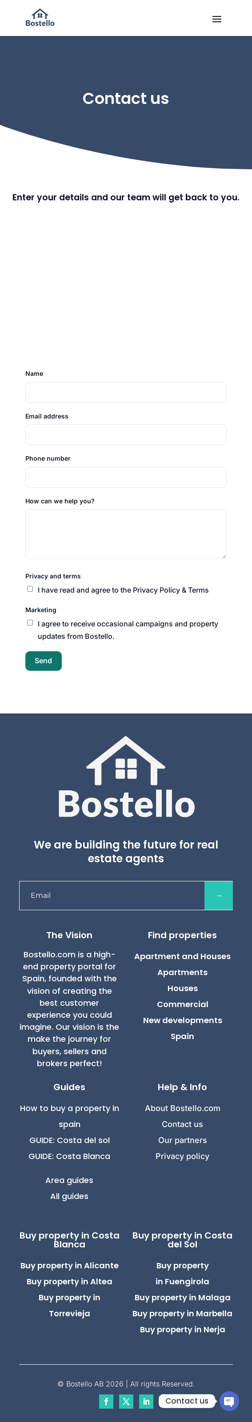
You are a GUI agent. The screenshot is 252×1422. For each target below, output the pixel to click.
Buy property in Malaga (183, 1297)
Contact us (182, 1124)
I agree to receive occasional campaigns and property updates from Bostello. (128, 629)
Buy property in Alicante (69, 1265)
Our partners (182, 1140)
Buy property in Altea (69, 1281)
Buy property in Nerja (182, 1329)
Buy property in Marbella (182, 1313)
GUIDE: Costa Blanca (69, 1156)
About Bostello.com (182, 1108)
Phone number (48, 458)
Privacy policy (182, 1156)
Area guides (69, 1180)
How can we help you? (60, 501)
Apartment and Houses (182, 956)
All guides (69, 1196)
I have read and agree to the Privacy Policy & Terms (123, 590)
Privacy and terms (53, 576)
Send (43, 660)
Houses (183, 988)
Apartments (182, 972)
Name (34, 373)
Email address (46, 416)
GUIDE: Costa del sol (69, 1140)
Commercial (182, 1004)
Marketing (40, 609)
